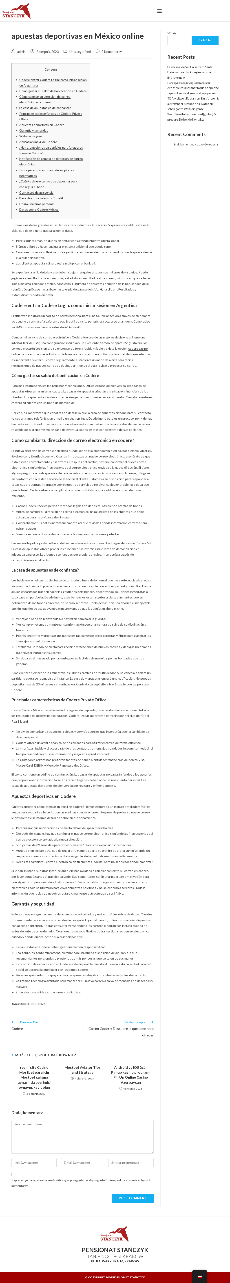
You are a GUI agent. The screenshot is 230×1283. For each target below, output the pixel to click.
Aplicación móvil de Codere (38, 142)
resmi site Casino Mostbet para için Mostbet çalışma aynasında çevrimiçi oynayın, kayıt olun (34, 1077)
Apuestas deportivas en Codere (41, 125)
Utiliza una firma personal (36, 204)
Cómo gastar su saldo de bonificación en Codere (53, 91)
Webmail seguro (30, 136)
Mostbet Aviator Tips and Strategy (82, 1069)
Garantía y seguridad (33, 130)
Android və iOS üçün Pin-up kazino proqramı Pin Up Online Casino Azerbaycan (130, 1074)
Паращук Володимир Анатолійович (189, 83)
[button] (159, 10)
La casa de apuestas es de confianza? (45, 108)
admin (21, 52)
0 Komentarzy (112, 52)
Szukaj (172, 33)
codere (24, 1003)
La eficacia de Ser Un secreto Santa (189, 67)
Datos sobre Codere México (39, 209)
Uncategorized (80, 52)
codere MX (38, 1003)
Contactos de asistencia (36, 192)
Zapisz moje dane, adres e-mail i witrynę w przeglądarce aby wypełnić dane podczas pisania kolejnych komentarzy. (81, 1183)
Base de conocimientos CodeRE (41, 198)
